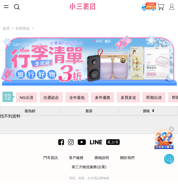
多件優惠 (102, 97)
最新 (89, 111)
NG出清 (26, 97)
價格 (146, 111)
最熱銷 (30, 111)
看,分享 (113, 142)
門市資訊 (50, 157)
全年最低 (77, 97)
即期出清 (154, 97)
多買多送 (128, 97)
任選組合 (51, 97)
